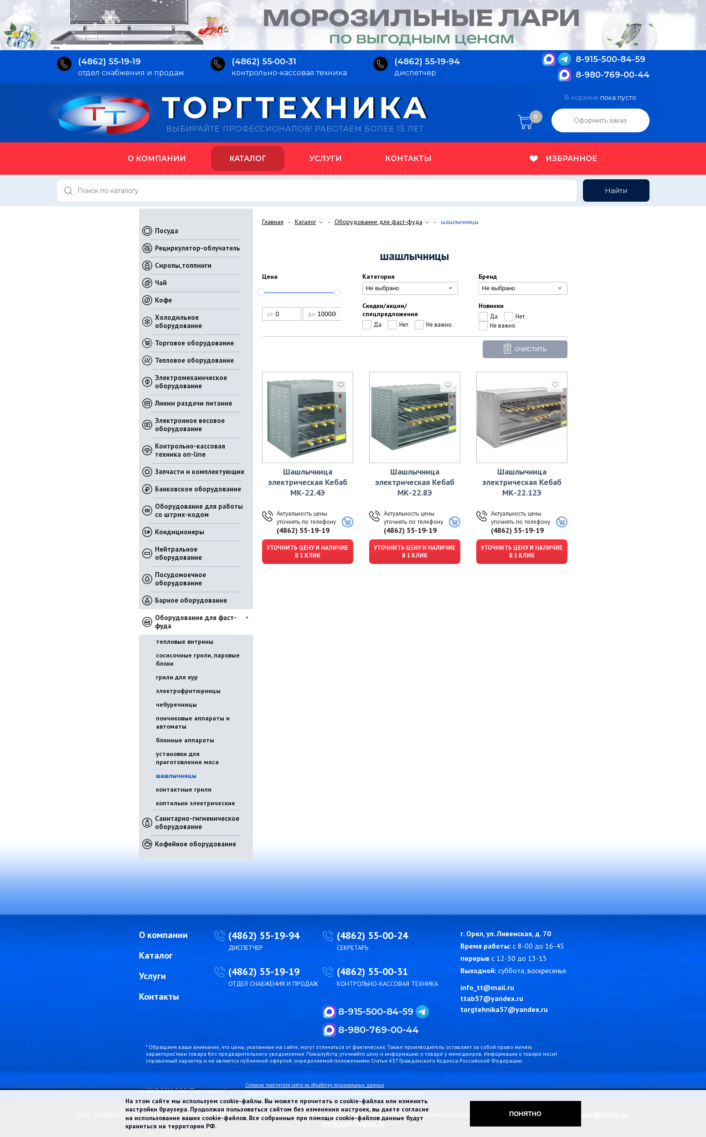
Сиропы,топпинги (183, 265)
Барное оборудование (191, 600)
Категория (378, 276)
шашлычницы (176, 776)
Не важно (439, 325)
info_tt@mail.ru (487, 987)
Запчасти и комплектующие (199, 471)
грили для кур (177, 677)
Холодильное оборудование (178, 321)
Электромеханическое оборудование (191, 381)
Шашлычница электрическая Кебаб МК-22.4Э (307, 482)
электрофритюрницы (188, 691)
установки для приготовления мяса (187, 758)
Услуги (325, 158)
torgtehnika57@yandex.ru (504, 1009)
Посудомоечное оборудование (180, 578)
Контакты (408, 158)
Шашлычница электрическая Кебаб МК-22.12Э (522, 482)
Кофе (163, 300)
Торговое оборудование (194, 343)
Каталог (247, 158)
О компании (157, 158)
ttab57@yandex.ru (491, 998)
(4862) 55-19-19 (303, 530)
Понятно (525, 1113)
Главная (272, 222)
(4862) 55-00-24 (372, 935)
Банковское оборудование (198, 489)
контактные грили (183, 789)
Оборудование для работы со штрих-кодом (199, 510)
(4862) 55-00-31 (372, 971)
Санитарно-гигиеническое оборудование (197, 822)
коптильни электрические (195, 803)
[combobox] (410, 288)
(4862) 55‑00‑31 (264, 62)
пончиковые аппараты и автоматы (193, 722)
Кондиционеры (179, 531)
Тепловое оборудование (194, 360)
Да (377, 325)
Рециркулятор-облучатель (197, 248)
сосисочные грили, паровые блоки (198, 659)
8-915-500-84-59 (610, 59)
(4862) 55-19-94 (263, 935)
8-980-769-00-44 (612, 75)
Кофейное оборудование (195, 844)
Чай (161, 282)
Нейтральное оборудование (178, 553)
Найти (616, 190)
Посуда (166, 230)
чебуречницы (176, 704)
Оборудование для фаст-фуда (196, 621)
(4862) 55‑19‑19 (109, 62)
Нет (403, 325)
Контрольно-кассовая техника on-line (190, 450)
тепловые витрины (184, 641)
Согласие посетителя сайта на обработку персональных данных (314, 1085)
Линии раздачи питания (193, 403)
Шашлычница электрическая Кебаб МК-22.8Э (414, 482)
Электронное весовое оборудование (190, 424)
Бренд (488, 276)
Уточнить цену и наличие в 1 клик (307, 551)
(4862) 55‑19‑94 (427, 62)
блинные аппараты (185, 740)
